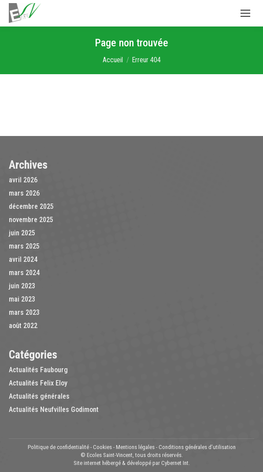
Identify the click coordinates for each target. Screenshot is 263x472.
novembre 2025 (31, 219)
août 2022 (23, 325)
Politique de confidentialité (58, 447)
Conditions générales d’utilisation (197, 447)
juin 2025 (22, 233)
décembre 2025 (31, 206)
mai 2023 (22, 299)
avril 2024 (23, 259)
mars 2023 (24, 312)
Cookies (102, 447)
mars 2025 (24, 246)
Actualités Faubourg (38, 370)
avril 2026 (23, 180)
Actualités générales (39, 396)
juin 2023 (22, 286)
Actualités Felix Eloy (38, 383)
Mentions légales (135, 447)
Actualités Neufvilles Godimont (54, 409)
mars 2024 (24, 272)
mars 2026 (24, 193)
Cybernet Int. (175, 463)
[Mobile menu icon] (245, 13)
